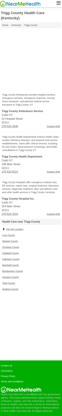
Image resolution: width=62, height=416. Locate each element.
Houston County (10, 277)
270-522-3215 (10, 214)
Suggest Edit (53, 126)
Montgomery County (12, 271)
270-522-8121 (10, 171)
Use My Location (12, 229)
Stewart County (10, 241)
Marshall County (10, 265)
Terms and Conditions (12, 381)
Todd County (8, 283)
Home (5, 25)
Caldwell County (10, 253)
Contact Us (6, 365)
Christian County (10, 247)
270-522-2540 (10, 126)
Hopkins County (10, 289)
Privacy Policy (8, 376)
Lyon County (8, 235)
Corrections (7, 371)
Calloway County (11, 259)
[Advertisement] (31, 61)
